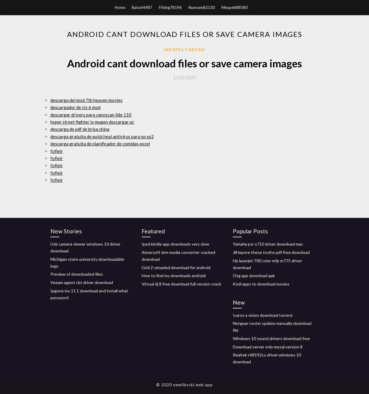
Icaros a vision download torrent (263, 315)
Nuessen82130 (201, 7)
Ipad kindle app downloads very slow (175, 243)
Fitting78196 (170, 7)
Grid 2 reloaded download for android (176, 267)
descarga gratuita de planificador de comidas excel (100, 143)
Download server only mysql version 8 (268, 346)
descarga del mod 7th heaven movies (86, 100)
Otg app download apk (254, 275)
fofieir (56, 151)
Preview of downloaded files (76, 274)
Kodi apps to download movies (261, 283)
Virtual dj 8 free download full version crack (181, 283)
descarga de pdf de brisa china (79, 129)
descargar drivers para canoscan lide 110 (90, 114)
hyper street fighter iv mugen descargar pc (92, 122)
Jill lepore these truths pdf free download (271, 252)
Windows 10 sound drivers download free (271, 338)
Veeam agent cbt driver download (81, 282)
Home (120, 7)
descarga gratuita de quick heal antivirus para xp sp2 (102, 136)
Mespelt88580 (234, 7)
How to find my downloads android (174, 275)
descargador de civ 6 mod (75, 107)
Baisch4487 (142, 7)
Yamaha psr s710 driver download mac (268, 243)
